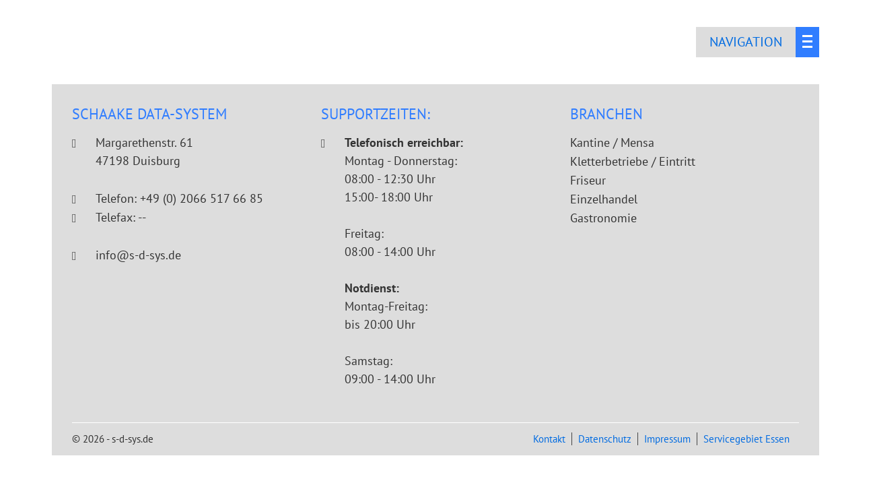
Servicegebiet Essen (746, 438)
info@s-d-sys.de (138, 255)
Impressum (667, 438)
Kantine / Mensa (612, 142)
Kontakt (549, 438)
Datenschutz (604, 438)
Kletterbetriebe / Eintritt (632, 161)
